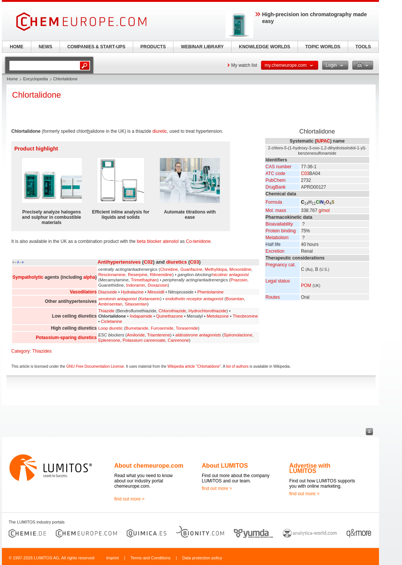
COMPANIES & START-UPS (96, 46)
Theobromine (245, 316)
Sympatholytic (27, 277)
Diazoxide (107, 292)
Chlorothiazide (172, 311)
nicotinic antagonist (230, 274)
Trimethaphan (144, 280)
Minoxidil (155, 292)
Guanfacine (191, 269)
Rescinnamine (111, 274)
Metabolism (276, 237)
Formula (273, 202)
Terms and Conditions (150, 558)
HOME (16, 46)
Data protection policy (202, 558)
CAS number (278, 166)
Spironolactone (238, 335)
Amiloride (135, 335)
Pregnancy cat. (280, 264)
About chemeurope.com (148, 465)
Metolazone (218, 316)
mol (326, 210)
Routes (272, 297)
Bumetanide (137, 328)
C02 (148, 262)
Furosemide (162, 328)
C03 (305, 173)
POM (306, 285)
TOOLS (363, 46)
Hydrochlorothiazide (208, 311)
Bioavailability (279, 224)
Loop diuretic (110, 328)
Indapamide (141, 316)
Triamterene (158, 335)
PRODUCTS (153, 46)
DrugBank (275, 187)
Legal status (277, 281)
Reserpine (137, 274)
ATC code (275, 173)
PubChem (275, 180)
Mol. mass (275, 210)
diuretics (176, 262)
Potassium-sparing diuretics (66, 337)
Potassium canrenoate (144, 340)
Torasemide (187, 328)
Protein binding (280, 230)
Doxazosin (158, 285)
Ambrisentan (110, 304)
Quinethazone (169, 316)
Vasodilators (83, 292)
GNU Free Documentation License (95, 366)
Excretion (274, 251)
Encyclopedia (35, 79)
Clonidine (169, 269)
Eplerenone (109, 340)
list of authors (237, 366)
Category (20, 351)
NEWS (45, 46)
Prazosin (238, 280)
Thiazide (106, 311)
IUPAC (323, 141)
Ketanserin (150, 298)
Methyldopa (216, 269)
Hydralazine (132, 292)
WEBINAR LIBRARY (202, 46)
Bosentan (235, 298)
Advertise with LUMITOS (309, 468)
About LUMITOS (225, 465)
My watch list (244, 65)
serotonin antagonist (117, 298)
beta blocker (149, 241)
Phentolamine (210, 292)
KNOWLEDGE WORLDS (264, 46)
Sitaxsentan (136, 304)
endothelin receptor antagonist (194, 298)
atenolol (171, 241)
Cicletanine (111, 321)
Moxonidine (240, 269)
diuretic (159, 131)
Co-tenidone (198, 241)
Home (12, 79)
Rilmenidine (161, 274)
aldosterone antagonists (198, 335)
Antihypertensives (119, 262)
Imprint (112, 558)
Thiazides (41, 351)
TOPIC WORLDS (322, 46)
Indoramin (136, 285)
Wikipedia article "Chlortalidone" (194, 366)
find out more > (129, 499)
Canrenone (178, 340)
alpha (89, 277)
